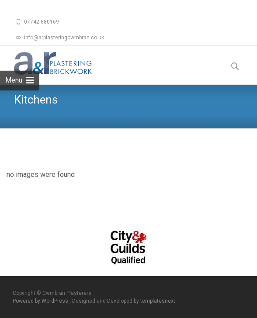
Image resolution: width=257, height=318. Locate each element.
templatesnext (157, 301)
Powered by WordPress (41, 301)
